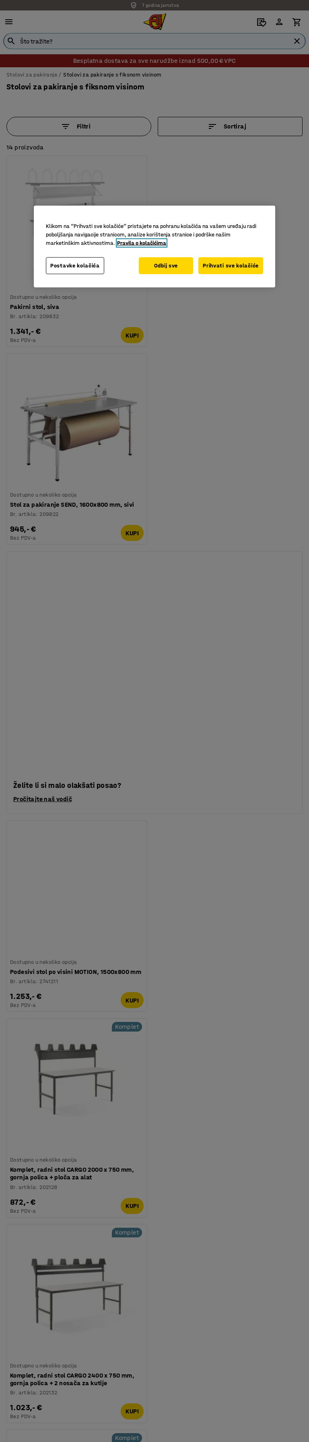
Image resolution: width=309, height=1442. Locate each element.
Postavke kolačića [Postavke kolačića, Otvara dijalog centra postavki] (75, 265)
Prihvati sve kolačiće (231, 265)
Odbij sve (164, 265)
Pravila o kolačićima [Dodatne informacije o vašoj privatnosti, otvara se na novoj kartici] (141, 242)
